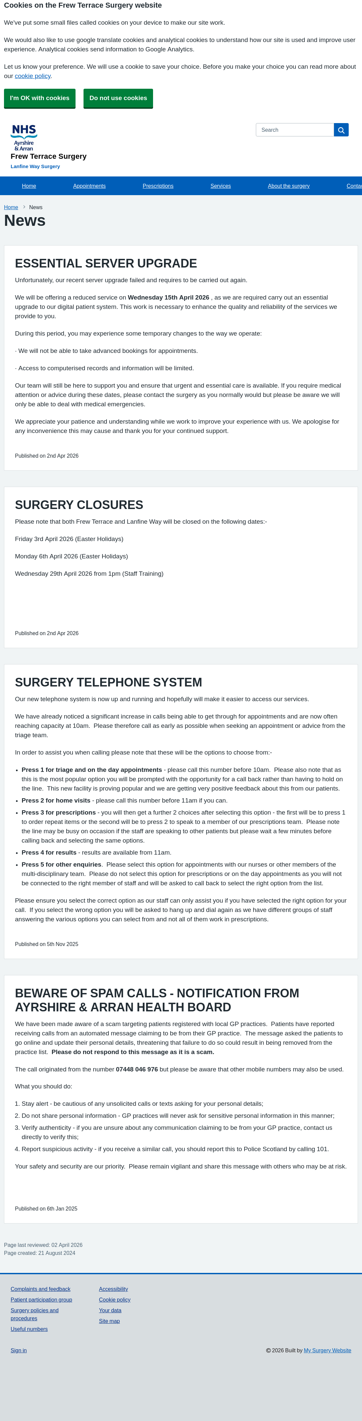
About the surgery (288, 185)
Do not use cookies (118, 98)
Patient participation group (41, 1299)
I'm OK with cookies (40, 98)
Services (221, 185)
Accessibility (113, 1289)
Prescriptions (158, 185)
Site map (109, 1321)
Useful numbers (29, 1329)
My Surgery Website (327, 1350)
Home (29, 185)
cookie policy (32, 76)
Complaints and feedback (41, 1289)
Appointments (89, 185)
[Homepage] (129, 141)
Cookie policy (115, 1299)
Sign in (19, 1350)
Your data (110, 1310)
